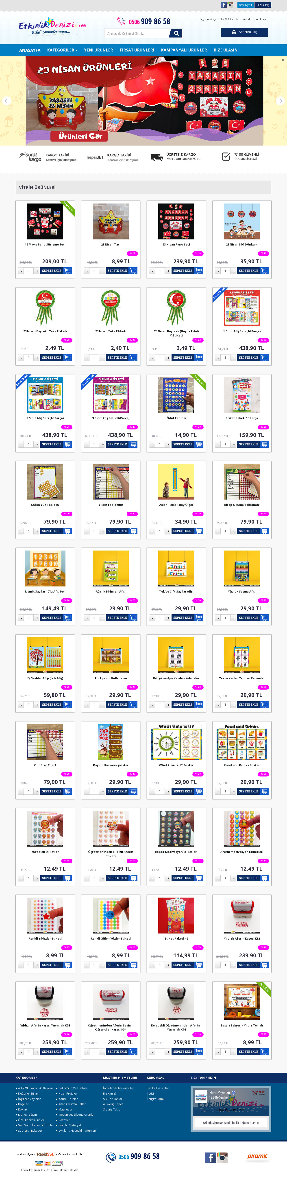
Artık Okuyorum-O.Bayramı (35, 1088)
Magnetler (64, 1109)
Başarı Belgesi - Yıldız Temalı (242, 1025)
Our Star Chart (45, 765)
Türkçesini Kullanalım (111, 678)
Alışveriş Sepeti (113, 1104)
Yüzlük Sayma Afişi (242, 591)
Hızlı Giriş (263, 5)
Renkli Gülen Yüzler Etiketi (111, 938)
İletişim (151, 1093)
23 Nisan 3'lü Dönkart (242, 244)
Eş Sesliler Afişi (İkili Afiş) (45, 678)
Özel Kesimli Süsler (30, 1120)
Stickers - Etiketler (29, 1130)
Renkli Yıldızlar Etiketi (45, 938)
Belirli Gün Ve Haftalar (72, 1088)
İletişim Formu (156, 1099)
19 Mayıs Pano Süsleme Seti (45, 244)
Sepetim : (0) (244, 32)
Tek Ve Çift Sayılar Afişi (176, 591)
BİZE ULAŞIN (226, 50)
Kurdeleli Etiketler (45, 852)
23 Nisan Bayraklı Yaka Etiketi (45, 331)
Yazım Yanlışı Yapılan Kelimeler (242, 678)
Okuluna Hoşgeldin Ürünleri (76, 1130)
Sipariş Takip (111, 1109)
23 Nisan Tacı (110, 244)
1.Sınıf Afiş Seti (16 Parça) (242, 331)
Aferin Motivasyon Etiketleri (241, 852)
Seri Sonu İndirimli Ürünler (35, 1125)
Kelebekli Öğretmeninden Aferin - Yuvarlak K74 (176, 1027)
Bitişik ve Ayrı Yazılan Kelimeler (176, 678)
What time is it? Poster (176, 765)
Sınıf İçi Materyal (68, 1125)
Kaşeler (22, 1104)
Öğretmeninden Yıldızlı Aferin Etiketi (110, 854)
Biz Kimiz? (109, 1093)
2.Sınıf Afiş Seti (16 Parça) (45, 418)
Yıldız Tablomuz (111, 505)
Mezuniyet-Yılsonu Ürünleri (75, 1115)
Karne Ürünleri (67, 1099)
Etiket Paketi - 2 (176, 938)
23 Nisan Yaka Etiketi (110, 331)
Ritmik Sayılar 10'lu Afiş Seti (45, 591)
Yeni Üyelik (246, 5)
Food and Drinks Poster (242, 765)
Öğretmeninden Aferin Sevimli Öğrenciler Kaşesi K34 (110, 1027)
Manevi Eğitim (26, 1115)
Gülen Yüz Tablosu (45, 505)
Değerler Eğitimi (27, 1093)
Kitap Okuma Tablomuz (242, 505)
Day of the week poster (110, 765)
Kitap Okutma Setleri (71, 1104)
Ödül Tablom (176, 418)
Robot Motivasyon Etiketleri (176, 852)
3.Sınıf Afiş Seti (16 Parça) (110, 418)
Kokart (21, 1109)
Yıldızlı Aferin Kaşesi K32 (242, 938)
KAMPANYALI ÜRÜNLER (184, 50)
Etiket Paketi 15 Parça (242, 418)
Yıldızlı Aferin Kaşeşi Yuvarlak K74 (45, 1025)
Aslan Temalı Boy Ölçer (176, 505)
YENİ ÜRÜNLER (98, 50)
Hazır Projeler (66, 1093)
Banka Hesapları (158, 1088)
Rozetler (63, 1120)
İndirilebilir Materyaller (118, 1088)
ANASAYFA (29, 50)
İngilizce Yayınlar (28, 1099)
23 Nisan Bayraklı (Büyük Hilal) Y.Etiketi (176, 333)
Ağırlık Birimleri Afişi (111, 591)
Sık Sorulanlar (112, 1099)
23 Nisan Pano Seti (176, 244)
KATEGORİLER (62, 50)
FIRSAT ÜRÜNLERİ (137, 50)
